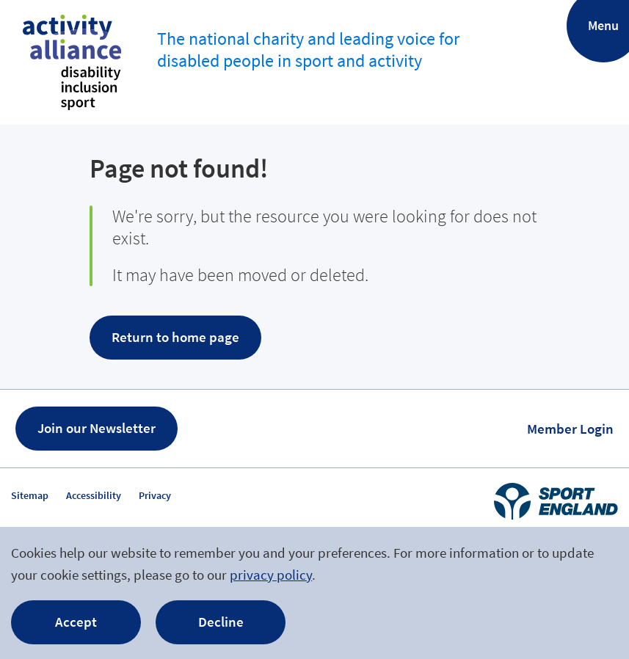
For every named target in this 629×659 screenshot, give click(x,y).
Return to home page (175, 337)
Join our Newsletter (96, 428)
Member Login (570, 428)
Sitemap (29, 495)
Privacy (155, 495)
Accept (76, 621)
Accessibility (93, 495)
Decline (221, 621)
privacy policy (271, 574)
